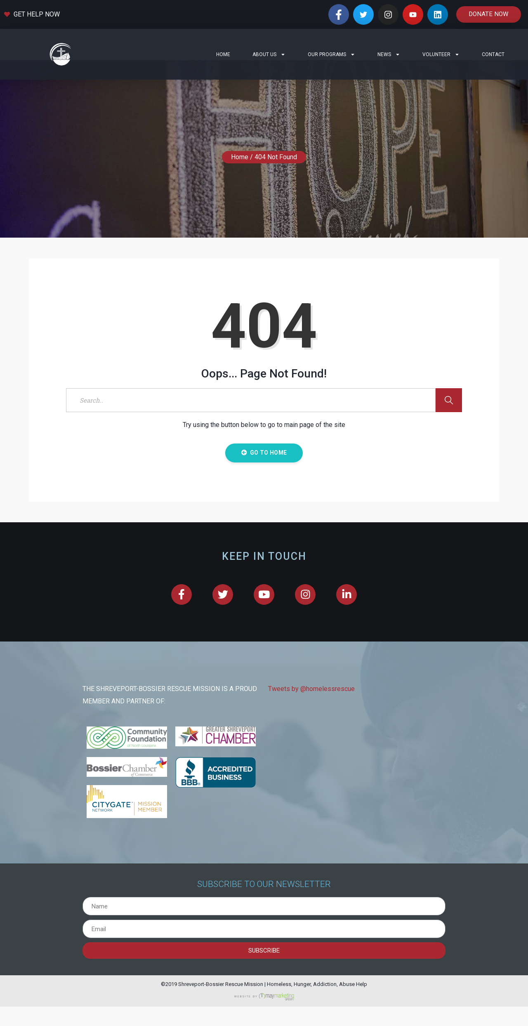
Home (223, 54)
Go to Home (264, 472)
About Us (268, 54)
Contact (493, 54)
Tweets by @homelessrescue (311, 708)
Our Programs (331, 54)
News (388, 54)
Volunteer (441, 54)
